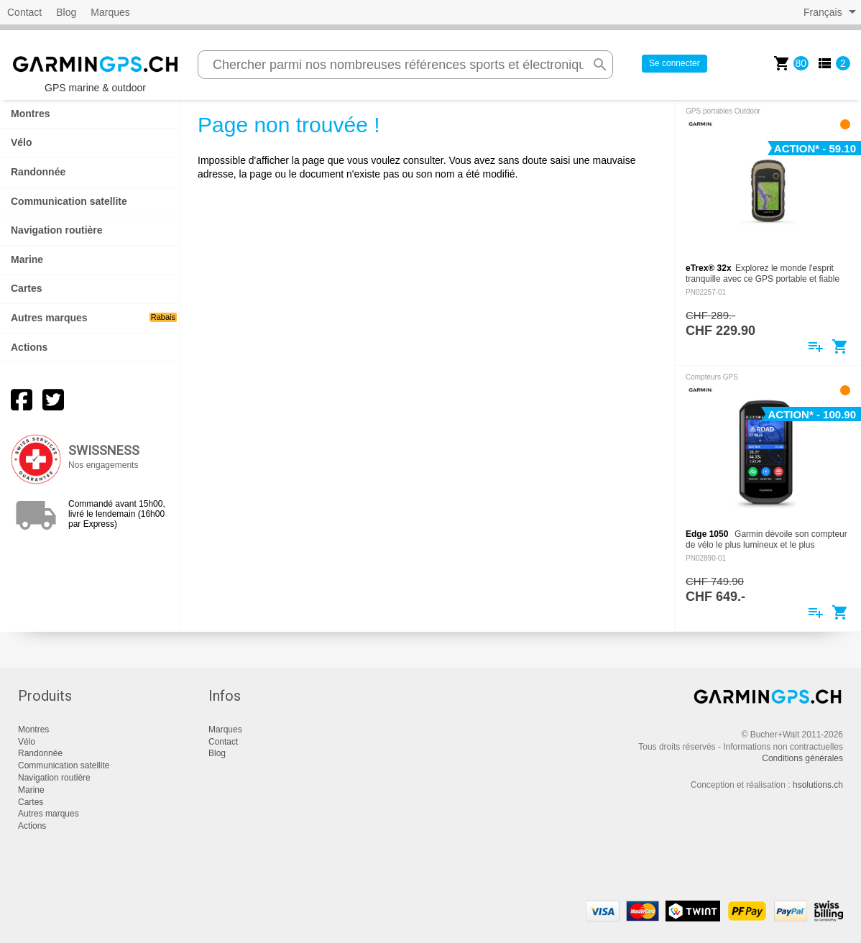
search (600, 64)
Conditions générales (802, 758)
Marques (110, 12)
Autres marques (94, 317)
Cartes (26, 288)
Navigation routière (57, 230)
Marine (27, 259)
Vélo (21, 142)
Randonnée (38, 172)
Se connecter (674, 63)
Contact (24, 12)
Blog (66, 12)
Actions (29, 347)
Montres (30, 113)
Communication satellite (69, 201)
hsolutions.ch (818, 785)
